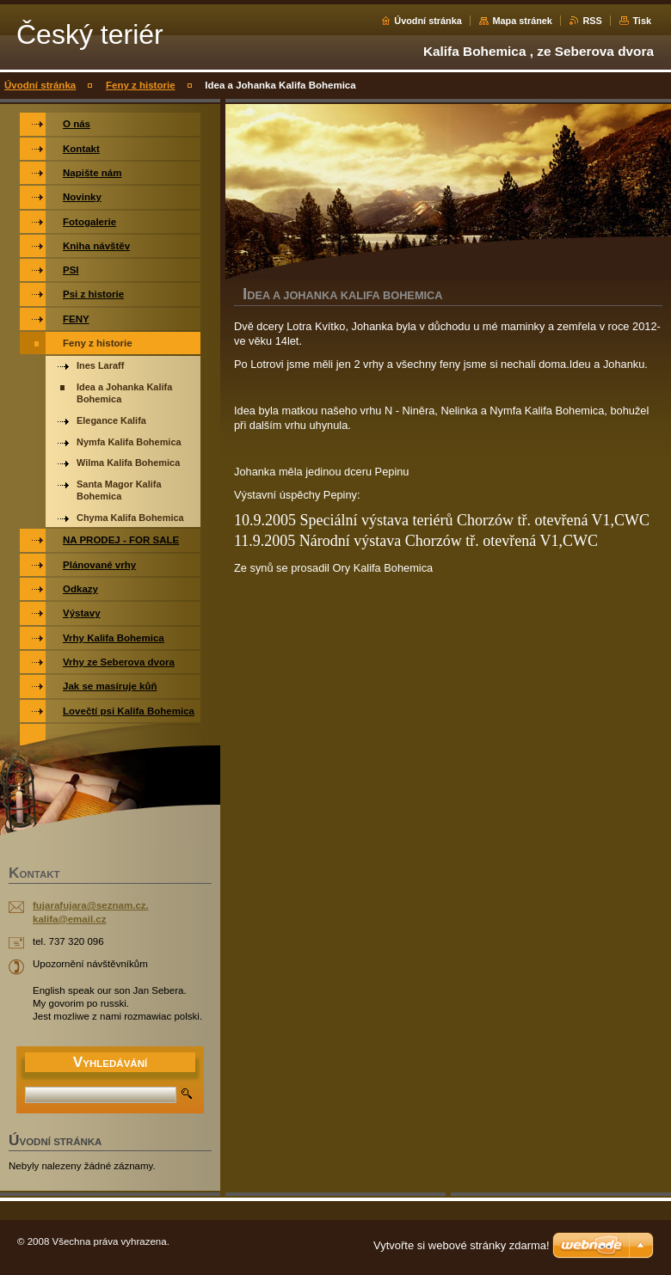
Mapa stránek (522, 20)
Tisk (641, 20)
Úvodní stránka (428, 20)
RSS (591, 20)
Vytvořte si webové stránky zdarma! (461, 1245)
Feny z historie (140, 85)
